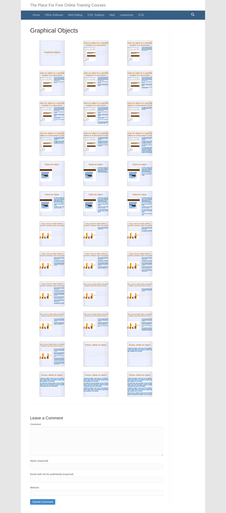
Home (36, 15)
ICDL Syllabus (96, 15)
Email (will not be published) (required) (51, 474)
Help (112, 15)
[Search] (193, 15)
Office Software (54, 15)
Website (34, 487)
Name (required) (39, 461)
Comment (35, 424)
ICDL (141, 15)
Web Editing (75, 15)
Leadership (126, 15)
